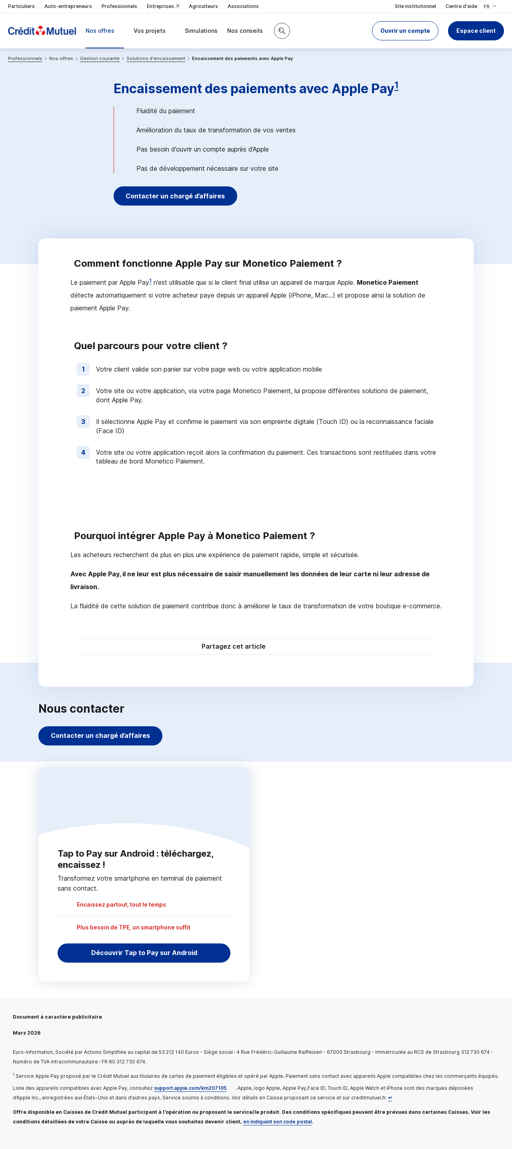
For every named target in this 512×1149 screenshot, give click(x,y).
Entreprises (163, 6)
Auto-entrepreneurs (68, 6)
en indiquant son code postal (277, 1122)
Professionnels (119, 6)
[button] (405, 30)
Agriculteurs (203, 6)
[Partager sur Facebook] (305, 647)
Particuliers (21, 6)
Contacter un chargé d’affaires (176, 196)
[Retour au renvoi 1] (390, 1098)
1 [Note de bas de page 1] (396, 85)
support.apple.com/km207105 (190, 1088)
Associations (243, 6)
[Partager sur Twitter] (286, 647)
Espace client (476, 30)
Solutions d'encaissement (155, 58)
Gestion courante (100, 58)
